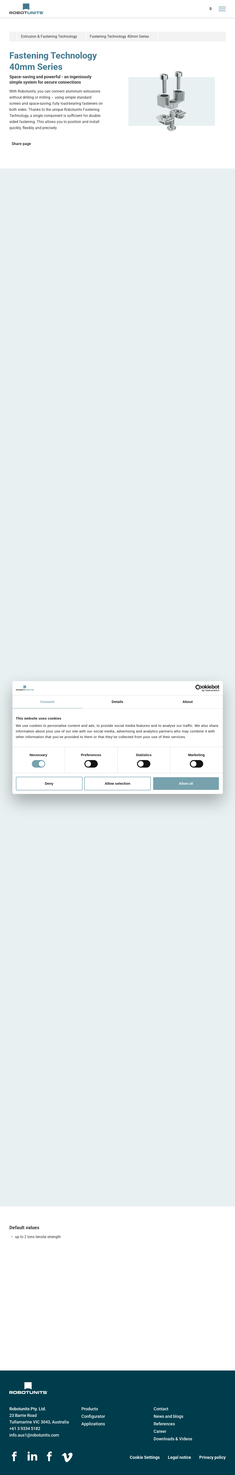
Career (160, 1431)
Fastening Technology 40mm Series (119, 36)
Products (89, 1408)
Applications (93, 1423)
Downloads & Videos (173, 1438)
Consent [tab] (47, 701)
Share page (21, 144)
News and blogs (168, 1416)
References (164, 1423)
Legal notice (179, 1457)
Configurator (93, 1416)
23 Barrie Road (23, 1415)
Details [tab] (117, 701)
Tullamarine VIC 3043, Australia (39, 1421)
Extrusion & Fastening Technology (49, 36)
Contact (161, 1408)
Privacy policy (212, 1457)
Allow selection (117, 783)
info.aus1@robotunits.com (34, 1435)
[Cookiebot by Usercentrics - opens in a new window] (198, 687)
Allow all (186, 783)
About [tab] (188, 701)
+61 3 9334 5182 (24, 1428)
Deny (49, 783)
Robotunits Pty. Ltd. (27, 1408)
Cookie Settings (145, 1457)
